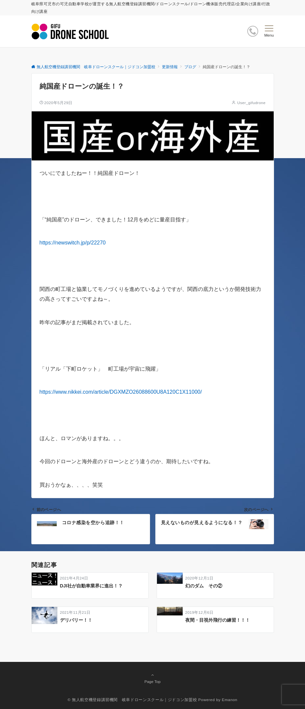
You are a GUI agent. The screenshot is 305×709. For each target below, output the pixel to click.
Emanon (229, 699)
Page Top (152, 678)
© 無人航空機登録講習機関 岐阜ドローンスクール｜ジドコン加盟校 (132, 699)
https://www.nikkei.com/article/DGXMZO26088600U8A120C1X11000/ (121, 392)
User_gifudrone (251, 102)
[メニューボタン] (269, 31)
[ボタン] (252, 31)
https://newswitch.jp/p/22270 (73, 242)
